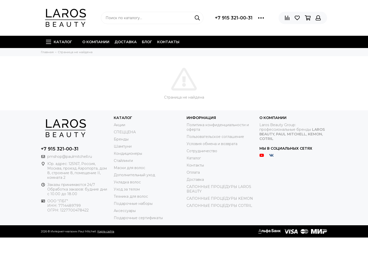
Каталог (59, 42)
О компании (95, 42)
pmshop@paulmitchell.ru (69, 156)
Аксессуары (125, 210)
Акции (119, 125)
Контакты (168, 42)
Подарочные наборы (133, 203)
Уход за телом (127, 189)
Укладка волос (127, 182)
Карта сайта (105, 231)
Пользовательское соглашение (215, 136)
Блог (147, 42)
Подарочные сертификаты (138, 218)
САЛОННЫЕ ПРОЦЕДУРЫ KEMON (220, 198)
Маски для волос (129, 168)
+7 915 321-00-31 (233, 18)
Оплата (193, 172)
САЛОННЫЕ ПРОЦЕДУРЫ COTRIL (219, 205)
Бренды (121, 139)
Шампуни (123, 146)
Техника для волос (131, 196)
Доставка (125, 42)
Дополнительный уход (134, 175)
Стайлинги (123, 160)
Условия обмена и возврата (212, 143)
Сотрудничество (202, 151)
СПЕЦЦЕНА (125, 132)
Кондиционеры (128, 153)
